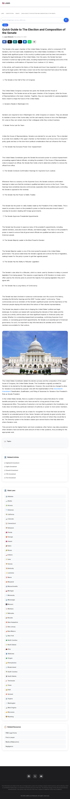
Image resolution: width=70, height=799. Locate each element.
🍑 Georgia (9, 537)
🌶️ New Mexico (11, 631)
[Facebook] (29, 776)
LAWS (2, 13)
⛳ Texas (8, 685)
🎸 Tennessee (10, 680)
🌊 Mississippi (10, 600)
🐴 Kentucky (10, 568)
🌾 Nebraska (10, 613)
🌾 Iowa (8, 559)
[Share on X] (20, 41)
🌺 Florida (9, 532)
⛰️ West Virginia (11, 707)
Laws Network (8, 37)
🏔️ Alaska (9, 501)
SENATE (17, 13)
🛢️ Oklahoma (10, 653)
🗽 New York (10, 635)
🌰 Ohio (8, 649)
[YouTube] (41, 776)
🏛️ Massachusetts (12, 586)
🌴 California (10, 514)
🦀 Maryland (10, 582)
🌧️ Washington (10, 703)
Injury (5, 25)
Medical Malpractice (12, 742)
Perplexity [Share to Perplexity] (14, 42)
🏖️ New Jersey (10, 626)
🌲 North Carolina (11, 640)
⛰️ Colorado (10, 519)
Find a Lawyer (10, 737)
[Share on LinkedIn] (25, 41)
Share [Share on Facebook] (4, 42)
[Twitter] (35, 776)
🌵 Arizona (9, 505)
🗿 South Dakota (11, 676)
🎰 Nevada (9, 618)
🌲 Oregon (9, 658)
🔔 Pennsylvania (11, 662)
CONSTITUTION (10, 13)
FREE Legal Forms (11, 733)
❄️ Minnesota (10, 595)
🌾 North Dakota (11, 644)
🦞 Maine (9, 577)
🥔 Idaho (8, 546)
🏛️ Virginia (9, 698)
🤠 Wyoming (10, 716)
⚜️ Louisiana (10, 573)
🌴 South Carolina (11, 671)
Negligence (9, 746)
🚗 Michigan (10, 591)
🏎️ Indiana (9, 555)
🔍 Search (66, 20)
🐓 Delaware (10, 528)
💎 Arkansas (10, 510)
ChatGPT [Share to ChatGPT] (9, 42)
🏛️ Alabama (9, 496)
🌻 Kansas (9, 564)
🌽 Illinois (9, 550)
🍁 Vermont (9, 694)
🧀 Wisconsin (10, 712)
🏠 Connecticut (11, 523)
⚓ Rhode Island (11, 667)
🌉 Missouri (9, 604)
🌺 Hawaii (9, 541)
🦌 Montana (9, 609)
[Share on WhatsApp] (30, 41)
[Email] (34, 41)
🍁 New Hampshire (12, 622)
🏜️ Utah (8, 689)
